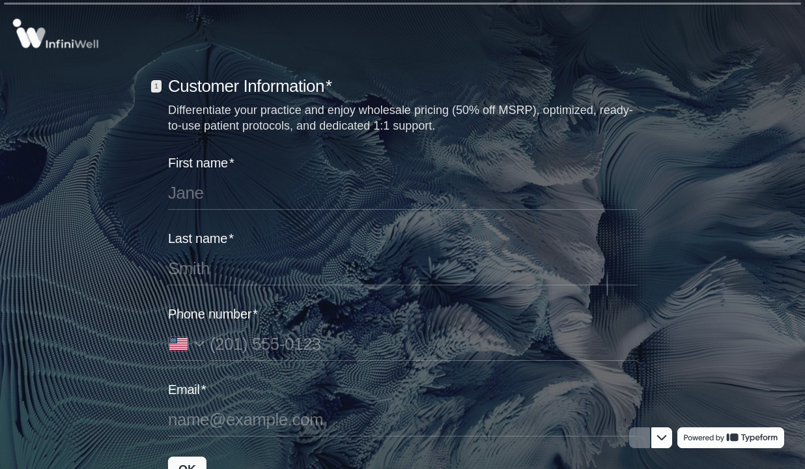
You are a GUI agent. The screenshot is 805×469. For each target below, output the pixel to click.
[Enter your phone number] (423, 344)
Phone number (213, 314)
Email (187, 389)
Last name (201, 238)
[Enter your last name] (402, 268)
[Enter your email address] (402, 419)
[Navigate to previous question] (639, 437)
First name (201, 163)
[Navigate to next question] (661, 437)
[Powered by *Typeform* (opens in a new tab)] (730, 437)
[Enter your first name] (402, 193)
